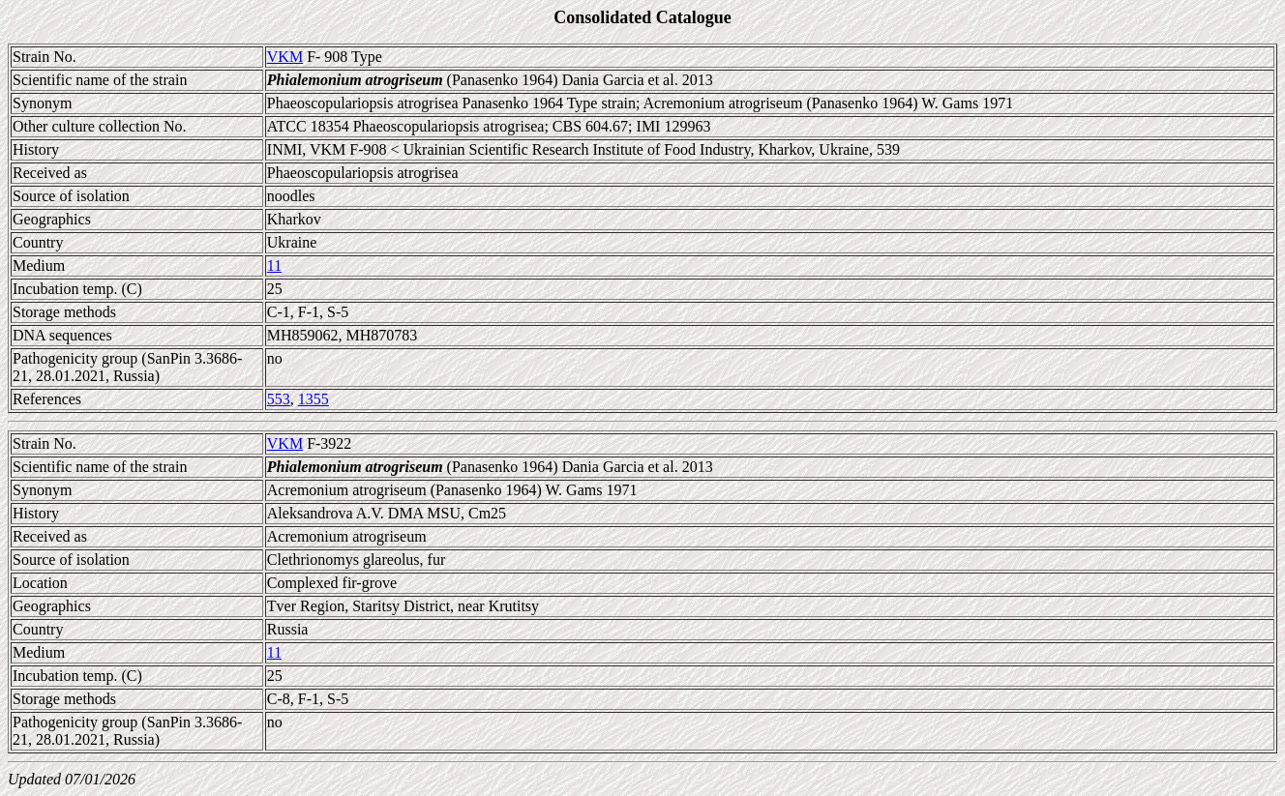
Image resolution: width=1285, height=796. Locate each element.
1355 (313, 399)
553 (278, 399)
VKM (285, 56)
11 (274, 265)
